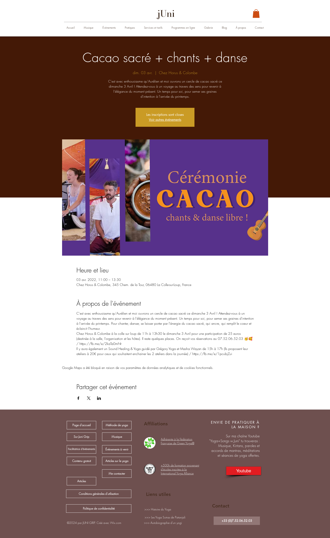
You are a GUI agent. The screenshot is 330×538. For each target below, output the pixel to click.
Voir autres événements (165, 119)
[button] (256, 13)
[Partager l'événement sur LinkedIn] (99, 398)
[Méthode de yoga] (117, 425)
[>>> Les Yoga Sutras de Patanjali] (165, 517)
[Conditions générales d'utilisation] (98, 494)
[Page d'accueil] (81, 425)
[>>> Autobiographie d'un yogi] (163, 523)
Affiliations (156, 424)
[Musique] (117, 437)
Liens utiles (158, 494)
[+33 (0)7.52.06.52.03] (237, 521)
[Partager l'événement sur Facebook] (78, 398)
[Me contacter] (117, 473)
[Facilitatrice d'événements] (81, 449)
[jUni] (166, 13)
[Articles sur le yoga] (117, 461)
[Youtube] (243, 471)
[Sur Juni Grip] (81, 437)
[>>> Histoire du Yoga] (157, 509)
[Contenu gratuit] (81, 461)
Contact (220, 506)
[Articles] (81, 481)
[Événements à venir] (117, 449)
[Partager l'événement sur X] (89, 398)
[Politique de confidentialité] (98, 508)
